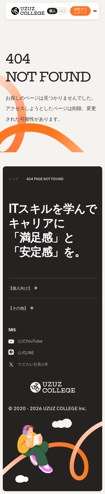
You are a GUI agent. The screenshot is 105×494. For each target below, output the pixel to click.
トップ (13, 179)
